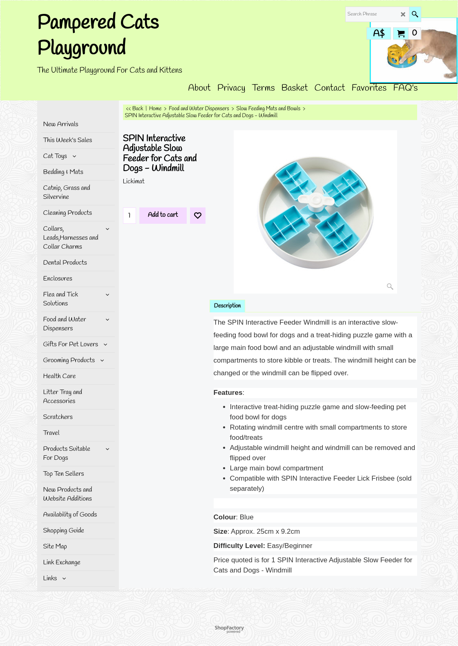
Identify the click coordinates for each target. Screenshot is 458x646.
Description (227, 306)
